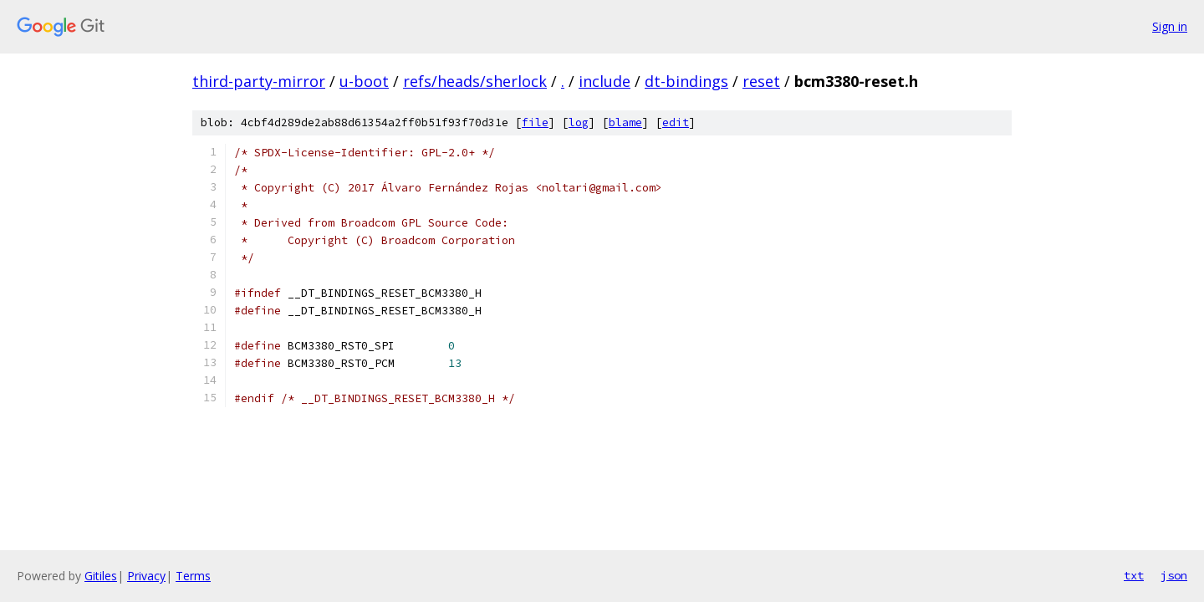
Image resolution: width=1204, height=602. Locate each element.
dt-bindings (686, 81)
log (579, 122)
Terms (193, 576)
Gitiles (100, 576)
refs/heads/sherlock (475, 81)
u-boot (364, 81)
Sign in (1169, 26)
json (1174, 575)
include (604, 81)
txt (1134, 575)
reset (761, 81)
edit (675, 122)
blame (625, 122)
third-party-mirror (258, 81)
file (535, 122)
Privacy (146, 576)
